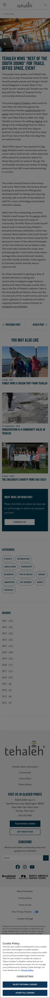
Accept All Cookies (25, 993)
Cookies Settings (25, 976)
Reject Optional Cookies (25, 985)
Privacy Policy (27, 970)
